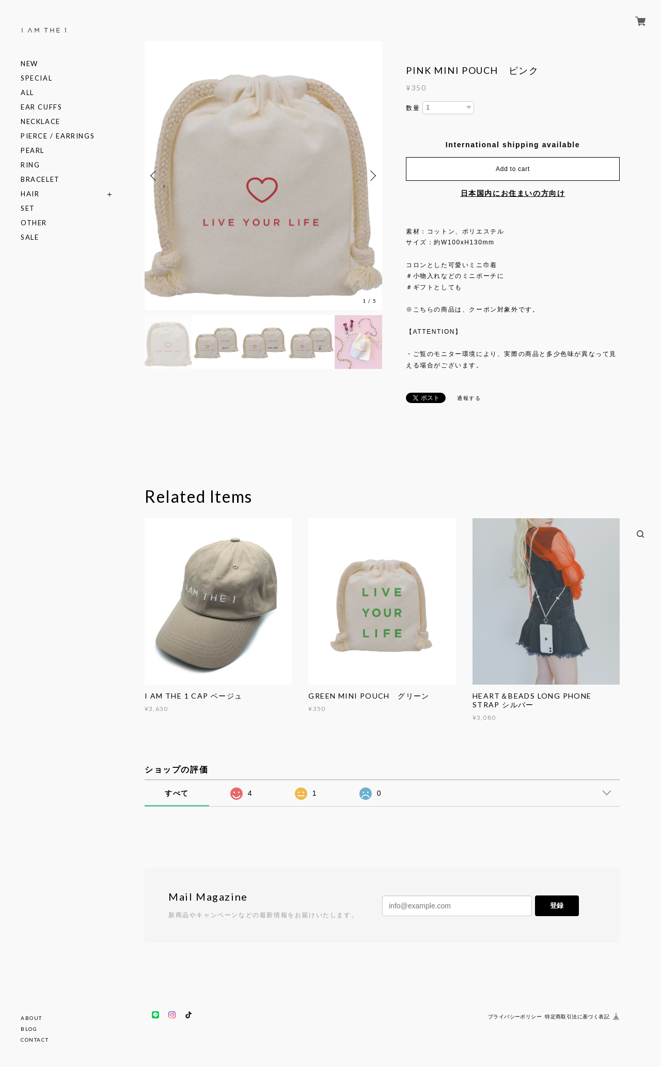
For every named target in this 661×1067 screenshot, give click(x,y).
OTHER (34, 223)
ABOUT (31, 1018)
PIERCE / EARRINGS (58, 136)
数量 (413, 108)
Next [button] (371, 175)
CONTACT (35, 1040)
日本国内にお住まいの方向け (513, 193)
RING (30, 165)
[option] (263, 175)
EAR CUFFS (41, 107)
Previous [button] (155, 175)
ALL (27, 92)
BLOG (29, 1029)
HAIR (30, 194)
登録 (556, 905)
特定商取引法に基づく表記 (577, 1016)
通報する (469, 398)
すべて (177, 793)
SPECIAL (36, 78)
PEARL (32, 150)
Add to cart (513, 169)
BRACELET (40, 179)
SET (28, 208)
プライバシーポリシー (515, 1016)
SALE (30, 237)
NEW (29, 63)
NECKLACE (40, 121)
